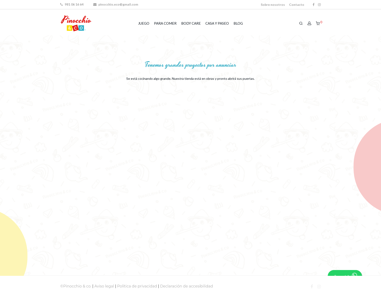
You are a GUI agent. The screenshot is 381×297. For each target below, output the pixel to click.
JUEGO (143, 23)
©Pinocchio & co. (75, 286)
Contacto (296, 4)
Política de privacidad (137, 286)
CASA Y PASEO (217, 23)
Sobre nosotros (273, 4)
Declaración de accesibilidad (186, 286)
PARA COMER (165, 23)
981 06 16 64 (72, 4)
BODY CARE (191, 23)
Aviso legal (104, 286)
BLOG (238, 23)
